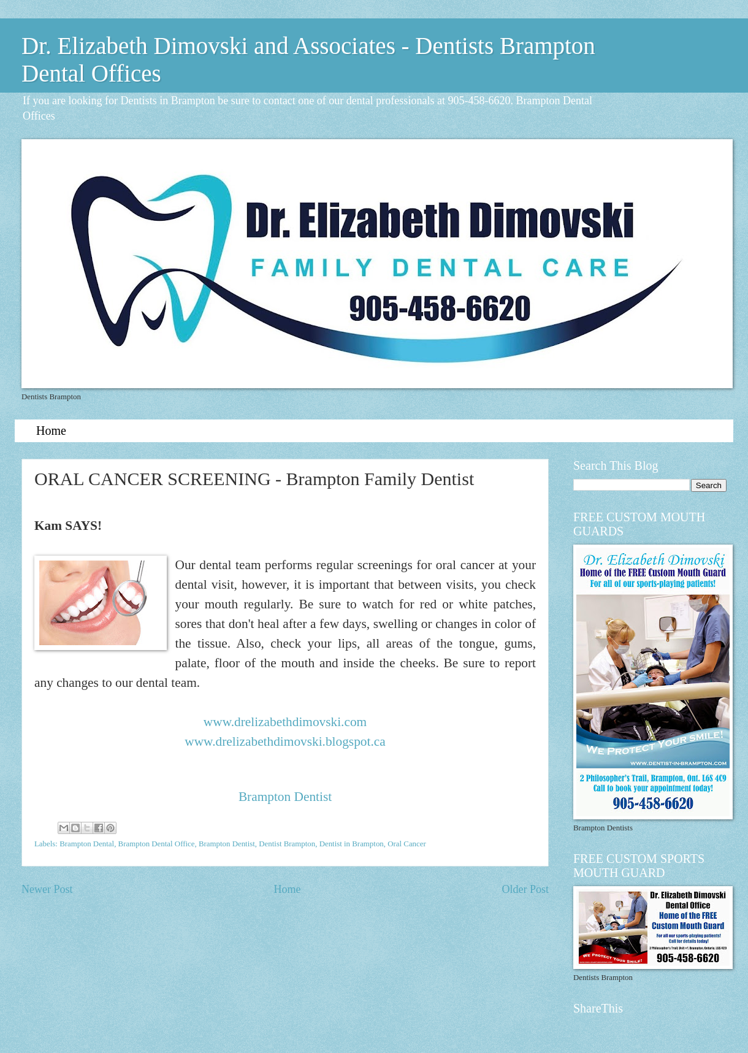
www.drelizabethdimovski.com (285, 721)
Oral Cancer (406, 844)
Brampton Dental (86, 844)
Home (51, 430)
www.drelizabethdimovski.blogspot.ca (285, 741)
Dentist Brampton (287, 844)
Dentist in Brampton (351, 844)
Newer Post (47, 889)
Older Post (525, 889)
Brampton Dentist (285, 796)
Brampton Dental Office (156, 844)
